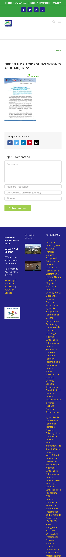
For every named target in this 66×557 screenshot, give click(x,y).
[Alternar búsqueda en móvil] (53, 21)
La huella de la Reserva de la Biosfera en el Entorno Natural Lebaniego (53, 273)
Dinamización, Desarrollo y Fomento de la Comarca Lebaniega (53, 327)
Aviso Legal (10, 280)
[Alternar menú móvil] (60, 21)
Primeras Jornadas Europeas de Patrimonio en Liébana (52, 258)
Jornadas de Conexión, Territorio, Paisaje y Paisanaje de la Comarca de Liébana (53, 359)
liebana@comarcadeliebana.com (45, 2)
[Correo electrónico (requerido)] (33, 192)
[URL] (33, 198)
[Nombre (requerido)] (33, 186)
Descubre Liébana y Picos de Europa (53, 245)
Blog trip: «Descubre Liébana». (51, 286)
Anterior (58, 50)
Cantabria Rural (53, 390)
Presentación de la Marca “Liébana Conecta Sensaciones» (53, 406)
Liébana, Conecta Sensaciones (52, 302)
